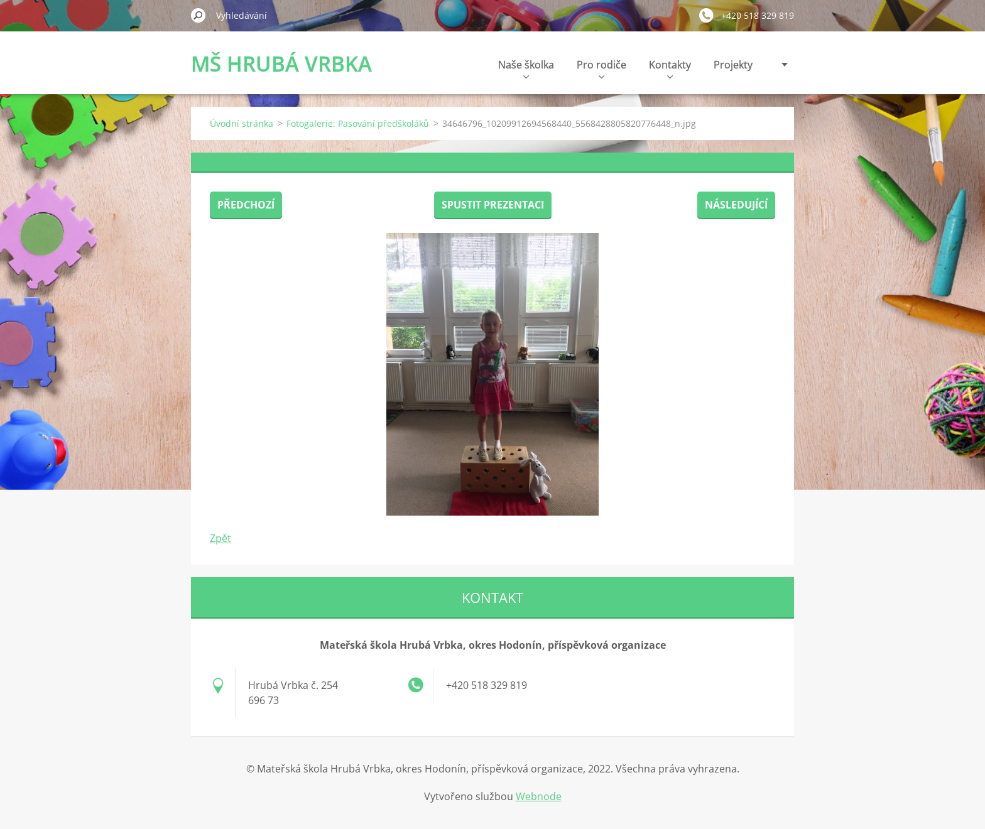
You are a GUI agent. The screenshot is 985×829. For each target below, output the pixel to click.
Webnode (539, 796)
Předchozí (246, 205)
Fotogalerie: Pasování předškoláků (357, 123)
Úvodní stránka (241, 123)
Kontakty (670, 68)
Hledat (198, 15)
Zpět (220, 538)
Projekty (733, 65)
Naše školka (526, 68)
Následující (736, 205)
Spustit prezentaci (493, 205)
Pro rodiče (601, 68)
